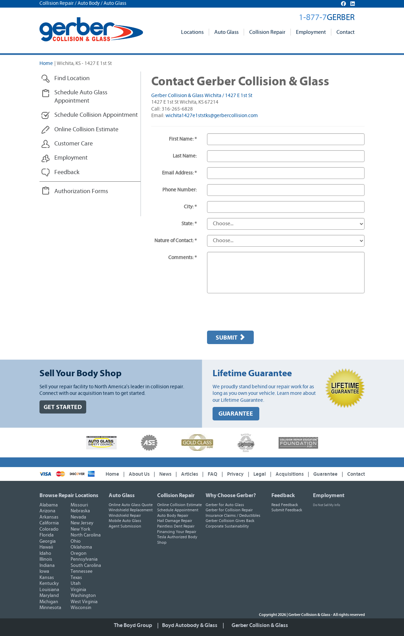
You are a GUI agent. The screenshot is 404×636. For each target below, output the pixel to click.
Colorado (49, 529)
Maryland (49, 595)
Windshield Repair (125, 515)
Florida (46, 535)
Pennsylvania (84, 559)
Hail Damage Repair (174, 521)
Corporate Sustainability (227, 526)
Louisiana (49, 589)
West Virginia (84, 601)
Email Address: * (179, 172)
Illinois (45, 559)
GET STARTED (63, 407)
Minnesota (50, 607)
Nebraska (80, 511)
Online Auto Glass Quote (131, 505)
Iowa (44, 571)
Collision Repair (267, 32)
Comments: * (182, 257)
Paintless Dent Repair (176, 526)
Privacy (235, 474)
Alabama (48, 505)
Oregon (79, 553)
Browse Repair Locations (68, 495)
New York (80, 529)
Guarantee (325, 474)
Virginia (78, 589)
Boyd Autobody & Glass (189, 625)
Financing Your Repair (176, 532)
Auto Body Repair (172, 515)
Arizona (47, 511)
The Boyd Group (133, 625)
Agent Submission (125, 526)
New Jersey (82, 523)
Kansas (46, 577)
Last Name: (185, 156)
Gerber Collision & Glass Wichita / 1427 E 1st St (201, 95)
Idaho (45, 553)
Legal (259, 474)
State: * (189, 223)
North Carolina (86, 535)
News (165, 474)
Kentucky (49, 583)
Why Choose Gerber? (231, 495)
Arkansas (49, 517)
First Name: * (183, 139)
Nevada (78, 517)
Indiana (47, 565)
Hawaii (46, 547)
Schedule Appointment (177, 510)
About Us (139, 474)
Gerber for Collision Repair (229, 510)
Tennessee (81, 571)
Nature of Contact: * (175, 240)
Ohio (76, 541)
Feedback (283, 495)
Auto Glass (226, 32)
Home (46, 63)
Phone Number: (179, 189)
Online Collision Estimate (179, 505)
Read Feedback (284, 505)
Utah (76, 583)
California (49, 523)
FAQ (212, 474)
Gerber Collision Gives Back (230, 521)
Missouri (79, 505)
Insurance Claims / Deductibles (233, 515)
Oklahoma (81, 547)
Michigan (48, 601)
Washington (83, 595)
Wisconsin (81, 607)
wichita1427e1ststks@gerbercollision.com (211, 115)
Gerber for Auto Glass (225, 505)
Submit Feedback (286, 510)
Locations (192, 32)
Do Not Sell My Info (326, 505)
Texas (76, 577)
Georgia (47, 541)
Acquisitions (290, 474)
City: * (190, 206)
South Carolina (86, 565)
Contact (345, 32)
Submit (230, 337)
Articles (189, 474)
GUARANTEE (235, 413)
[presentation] (259, 311)
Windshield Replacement (131, 510)
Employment (311, 32)
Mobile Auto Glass (125, 521)
